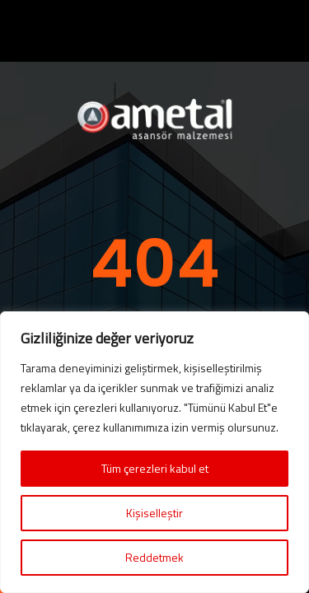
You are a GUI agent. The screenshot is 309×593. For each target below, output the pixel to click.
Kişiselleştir (154, 512)
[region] (154, 452)
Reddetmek (154, 557)
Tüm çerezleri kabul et (154, 468)
